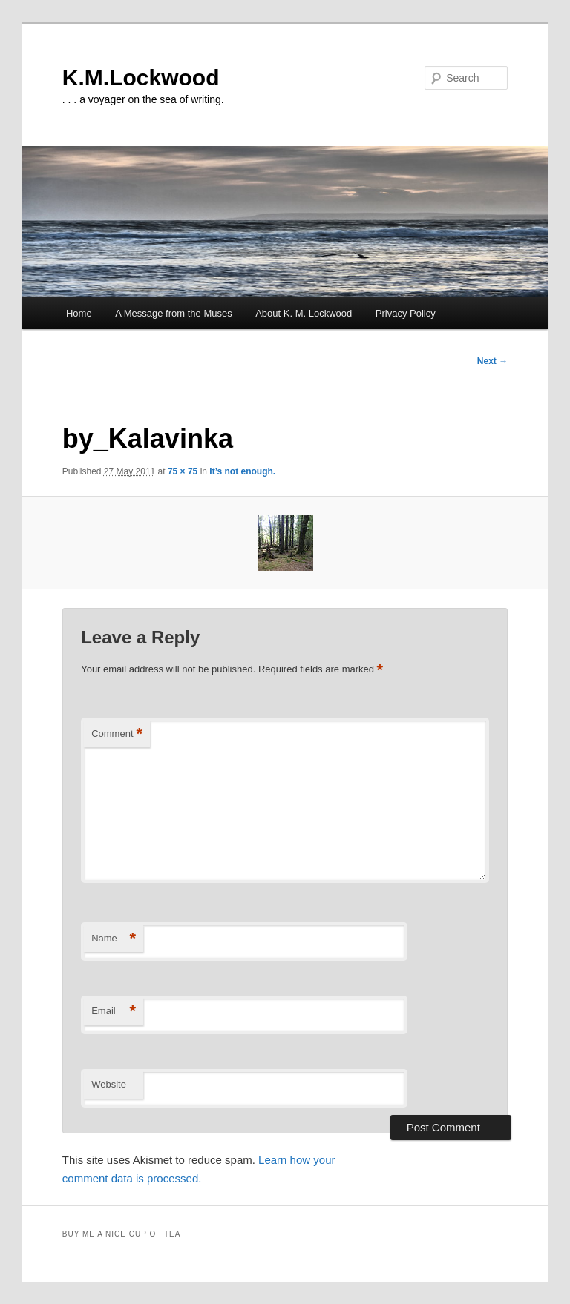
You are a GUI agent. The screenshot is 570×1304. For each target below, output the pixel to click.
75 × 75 (182, 471)
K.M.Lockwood (141, 77)
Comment (116, 734)
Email (113, 1011)
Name (113, 939)
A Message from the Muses (173, 313)
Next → (492, 361)
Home (79, 313)
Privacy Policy (406, 313)
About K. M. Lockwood (303, 313)
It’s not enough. (242, 471)
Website (108, 1084)
